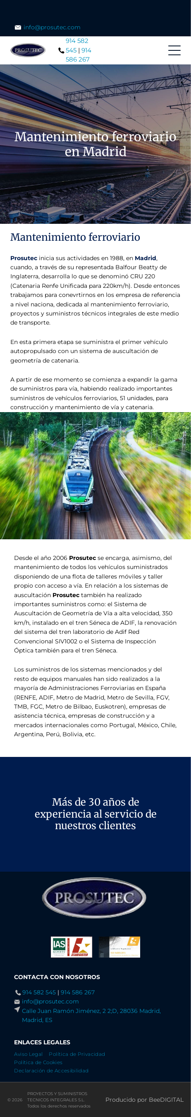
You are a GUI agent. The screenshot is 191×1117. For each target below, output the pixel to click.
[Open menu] (174, 50)
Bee (154, 1099)
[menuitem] (31, 1053)
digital (172, 1099)
